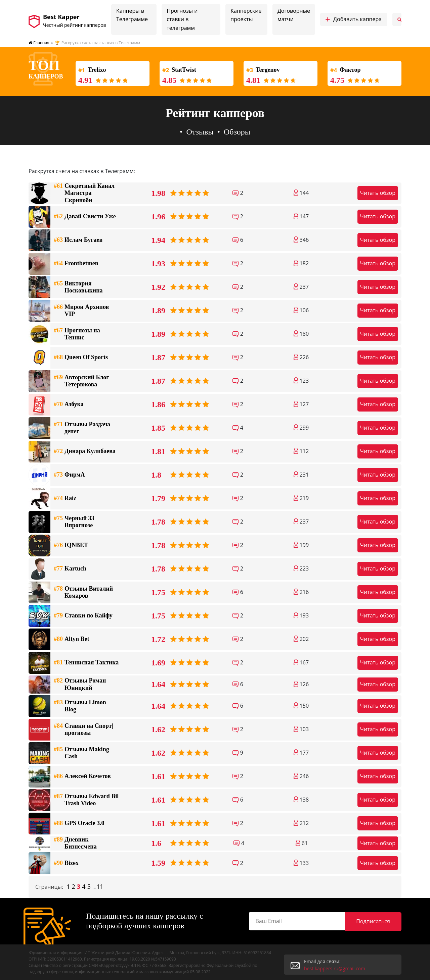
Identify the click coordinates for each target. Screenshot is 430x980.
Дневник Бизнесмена (75, 843)
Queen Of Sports (81, 357)
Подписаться (382, 920)
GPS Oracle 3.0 (79, 823)
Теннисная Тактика (86, 662)
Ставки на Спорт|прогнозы (83, 729)
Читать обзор (377, 193)
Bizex (66, 863)
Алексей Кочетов (82, 776)
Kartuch (70, 569)
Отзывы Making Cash (81, 753)
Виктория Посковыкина (78, 287)
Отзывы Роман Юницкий (80, 684)
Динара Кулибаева (85, 451)
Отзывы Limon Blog (80, 706)
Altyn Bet (71, 639)
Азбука (69, 404)
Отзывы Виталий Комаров (83, 592)
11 (99, 886)
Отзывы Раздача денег (82, 428)
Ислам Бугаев (78, 240)
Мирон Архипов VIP (81, 311)
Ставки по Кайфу (83, 615)
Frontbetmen (76, 263)
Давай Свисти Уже (85, 216)
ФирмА (69, 475)
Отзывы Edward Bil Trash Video (86, 800)
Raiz (65, 498)
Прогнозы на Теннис (77, 334)
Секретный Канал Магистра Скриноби (84, 193)
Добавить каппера (353, 19)
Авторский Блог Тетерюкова (81, 381)
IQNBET (71, 545)
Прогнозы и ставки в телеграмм (182, 19)
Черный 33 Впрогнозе (74, 522)
